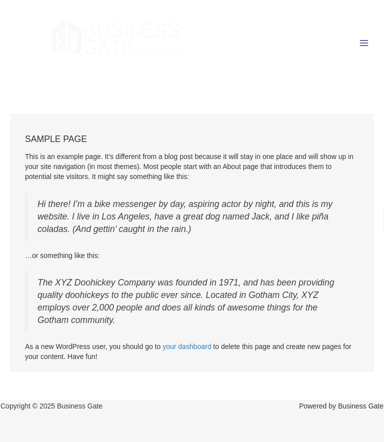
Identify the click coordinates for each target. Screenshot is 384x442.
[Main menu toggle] (364, 42)
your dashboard (186, 346)
